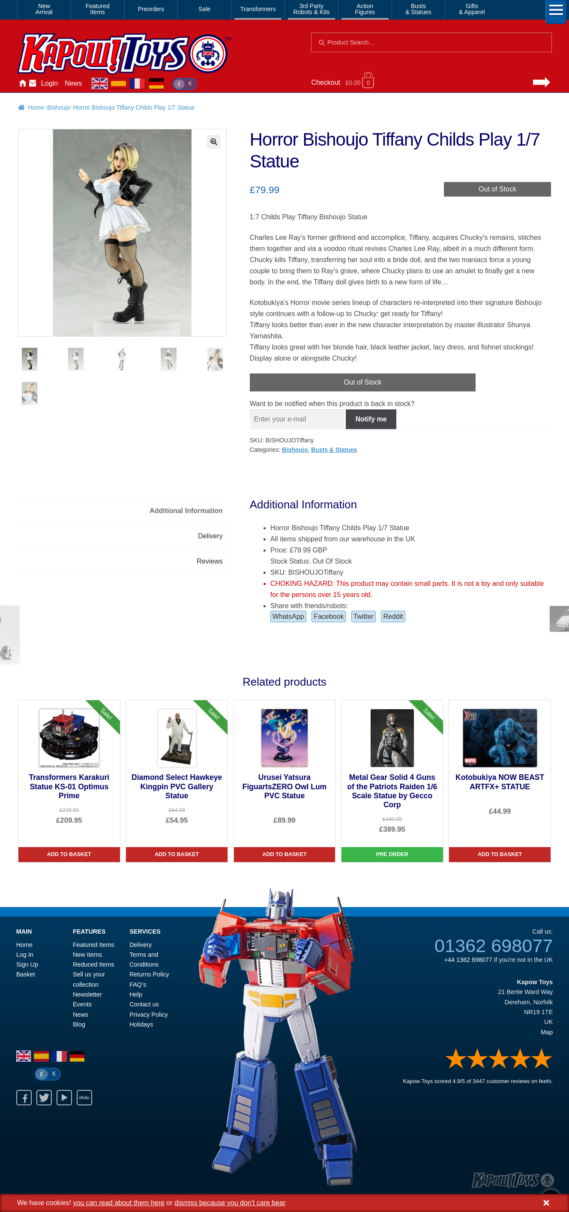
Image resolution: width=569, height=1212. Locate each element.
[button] (214, 142)
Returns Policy (149, 974)
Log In (24, 954)
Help (135, 994)
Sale (204, 9)
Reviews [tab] (209, 561)
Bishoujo (58, 107)
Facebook (329, 616)
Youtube (64, 1097)
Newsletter (87, 994)
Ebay (84, 1097)
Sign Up (27, 964)
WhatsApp (288, 616)
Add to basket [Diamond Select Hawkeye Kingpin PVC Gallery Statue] (177, 854)
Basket (25, 974)
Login (49, 83)
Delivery (140, 944)
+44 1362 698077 (468, 959)
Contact (32, 84)
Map (547, 1032)
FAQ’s (137, 984)
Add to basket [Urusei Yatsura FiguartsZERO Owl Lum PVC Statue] (284, 854)
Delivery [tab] (210, 536)
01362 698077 (493, 945)
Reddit (393, 616)
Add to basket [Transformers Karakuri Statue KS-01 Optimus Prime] (69, 854)
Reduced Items (93, 964)
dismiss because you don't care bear (229, 1202)
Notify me (371, 419)
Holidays (141, 1024)
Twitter (363, 616)
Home (22, 84)
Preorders (151, 9)
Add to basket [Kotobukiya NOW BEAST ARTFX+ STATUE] (500, 854)
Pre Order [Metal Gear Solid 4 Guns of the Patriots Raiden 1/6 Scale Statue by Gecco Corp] (392, 854)
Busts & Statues (334, 449)
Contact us (144, 1004)
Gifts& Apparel (472, 9)
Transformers (258, 9)
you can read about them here (118, 1202)
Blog (79, 1024)
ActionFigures (365, 9)
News (73, 83)
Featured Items (93, 944)
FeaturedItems (98, 9)
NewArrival (44, 9)
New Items (87, 954)
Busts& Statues (418, 9)
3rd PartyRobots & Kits (311, 9)
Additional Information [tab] (186, 510)
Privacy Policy (148, 1014)
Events (82, 1004)
